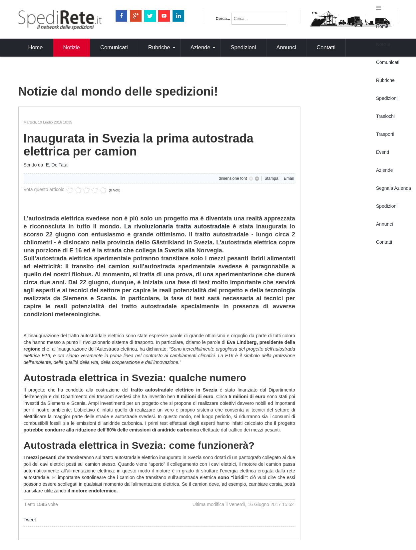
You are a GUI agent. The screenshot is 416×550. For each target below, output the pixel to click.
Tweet (30, 519)
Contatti (384, 242)
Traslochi (385, 116)
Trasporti (385, 134)
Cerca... (223, 18)
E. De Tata (56, 164)
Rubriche (385, 80)
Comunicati (387, 62)
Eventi (382, 152)
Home (382, 26)
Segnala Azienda (393, 188)
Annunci (384, 224)
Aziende (384, 170)
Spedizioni (387, 98)
